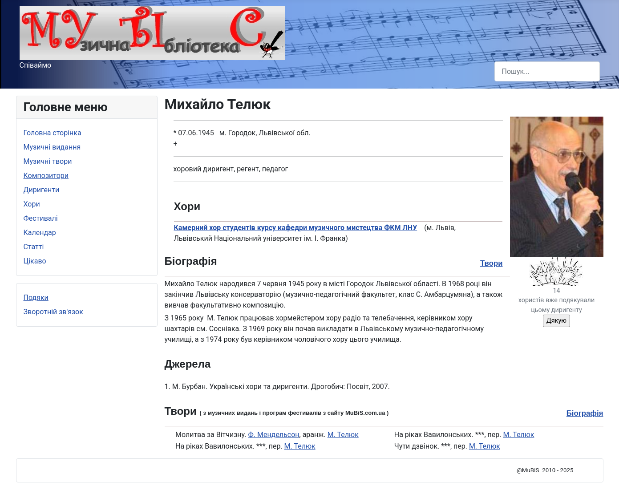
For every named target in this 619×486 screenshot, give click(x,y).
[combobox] (547, 71)
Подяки (36, 297)
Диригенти (42, 190)
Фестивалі (41, 218)
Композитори (46, 175)
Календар (40, 232)
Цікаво (35, 261)
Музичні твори (48, 161)
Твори (491, 263)
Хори (32, 204)
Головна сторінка (52, 133)
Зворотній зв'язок (53, 312)
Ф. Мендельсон (273, 434)
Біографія (584, 413)
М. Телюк (343, 434)
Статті (34, 247)
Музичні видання (52, 147)
